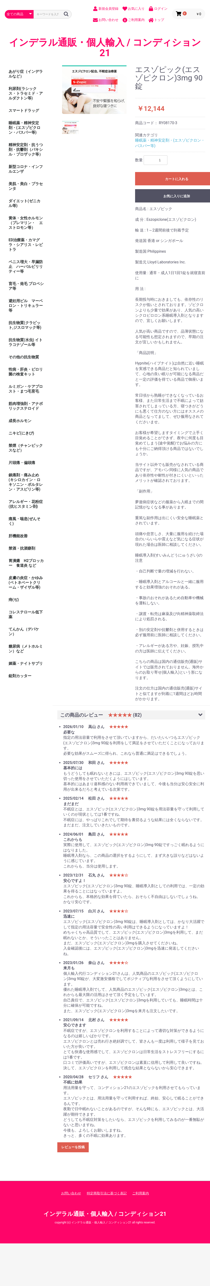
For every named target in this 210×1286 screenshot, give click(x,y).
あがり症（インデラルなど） (26, 74)
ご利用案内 (140, 1193)
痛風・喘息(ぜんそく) (24, 521)
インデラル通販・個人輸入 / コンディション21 (105, 47)
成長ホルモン (20, 421)
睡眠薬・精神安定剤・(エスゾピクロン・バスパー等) (24, 128)
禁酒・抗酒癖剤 (22, 548)
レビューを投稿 (73, 1147)
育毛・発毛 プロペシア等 (26, 286)
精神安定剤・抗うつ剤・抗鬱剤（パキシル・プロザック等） (26, 150)
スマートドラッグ (24, 110)
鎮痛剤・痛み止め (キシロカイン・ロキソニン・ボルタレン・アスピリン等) (26, 482)
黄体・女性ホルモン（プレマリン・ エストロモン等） (26, 223)
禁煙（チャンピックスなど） (26, 448)
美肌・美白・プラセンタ (26, 186)
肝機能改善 (18, 536)
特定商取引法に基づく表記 (107, 1193)
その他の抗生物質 (24, 357)
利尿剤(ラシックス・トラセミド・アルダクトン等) (26, 93)
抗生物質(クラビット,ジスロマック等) (25, 325)
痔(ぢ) (14, 599)
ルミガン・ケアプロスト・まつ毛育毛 (26, 389)
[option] (94, 89)
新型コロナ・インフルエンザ (26, 169)
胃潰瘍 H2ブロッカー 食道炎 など (26, 563)
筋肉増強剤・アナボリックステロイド (26, 406)
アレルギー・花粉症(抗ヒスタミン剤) (26, 504)
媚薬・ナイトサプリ (26, 663)
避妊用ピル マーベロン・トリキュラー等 (26, 306)
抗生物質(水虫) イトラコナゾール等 (26, 342)
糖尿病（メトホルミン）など (26, 648)
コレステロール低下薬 (26, 614)
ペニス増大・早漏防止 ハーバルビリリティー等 (26, 267)
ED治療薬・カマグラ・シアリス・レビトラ (26, 245)
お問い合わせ (71, 1193)
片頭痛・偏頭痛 (22, 462)
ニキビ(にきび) (21, 433)
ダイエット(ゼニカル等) (24, 203)
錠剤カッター (20, 676)
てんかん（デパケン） (24, 631)
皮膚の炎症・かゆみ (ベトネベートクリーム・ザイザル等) (26, 583)
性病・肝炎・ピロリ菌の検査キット (26, 371)
